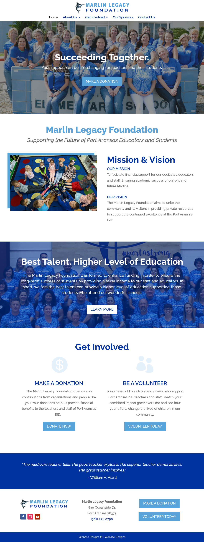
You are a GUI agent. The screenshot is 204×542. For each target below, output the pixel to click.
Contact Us (146, 17)
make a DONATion (102, 81)
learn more (102, 309)
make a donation (159, 503)
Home (53, 17)
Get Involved (95, 17)
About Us (70, 17)
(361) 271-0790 (102, 519)
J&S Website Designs (112, 537)
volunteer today (145, 426)
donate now (59, 426)
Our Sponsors (123, 17)
